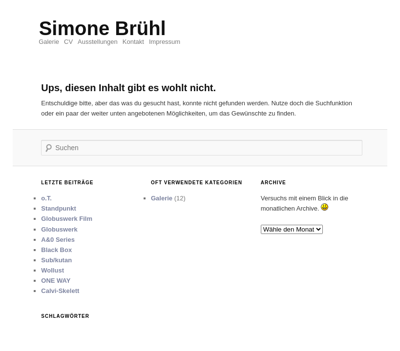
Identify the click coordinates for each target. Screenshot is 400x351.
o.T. (46, 198)
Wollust (52, 270)
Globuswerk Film (66, 218)
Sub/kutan (56, 260)
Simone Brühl (102, 28)
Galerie (49, 41)
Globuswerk (59, 229)
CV (68, 41)
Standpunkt (58, 208)
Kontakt (133, 41)
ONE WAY (55, 280)
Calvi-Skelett (60, 290)
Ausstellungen (98, 41)
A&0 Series (58, 239)
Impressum (164, 41)
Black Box (56, 250)
